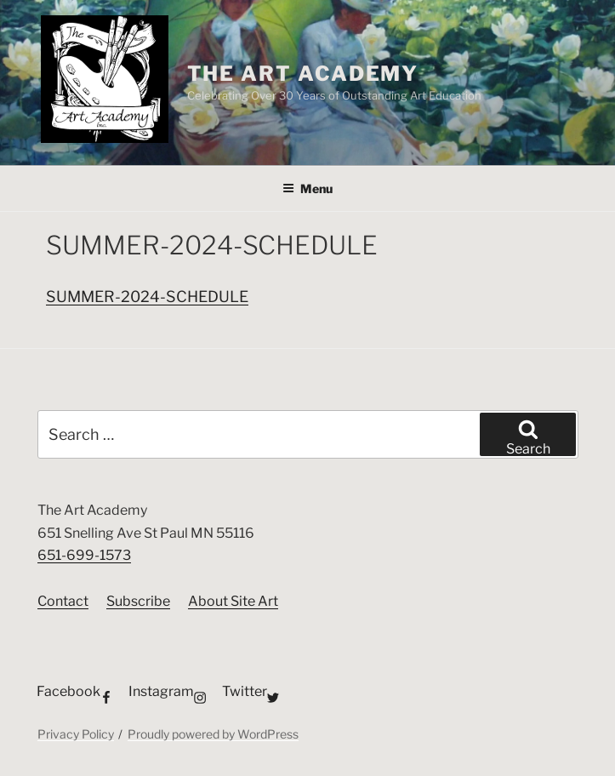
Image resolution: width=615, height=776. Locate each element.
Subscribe (138, 601)
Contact (62, 601)
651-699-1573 (84, 555)
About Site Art (233, 601)
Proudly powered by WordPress (213, 734)
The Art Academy (303, 73)
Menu (307, 188)
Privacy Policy (75, 734)
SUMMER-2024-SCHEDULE (147, 296)
